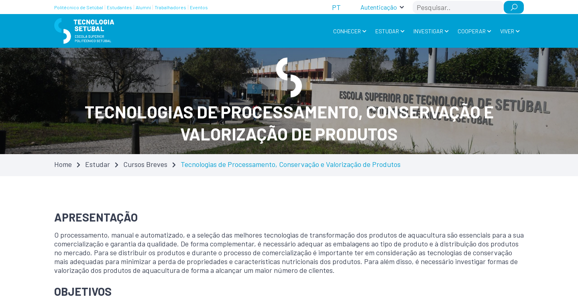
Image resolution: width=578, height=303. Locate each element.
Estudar (387, 31)
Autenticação (378, 7)
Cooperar (472, 31)
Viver (507, 31)
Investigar (428, 31)
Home (63, 164)
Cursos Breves (145, 164)
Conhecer (347, 31)
